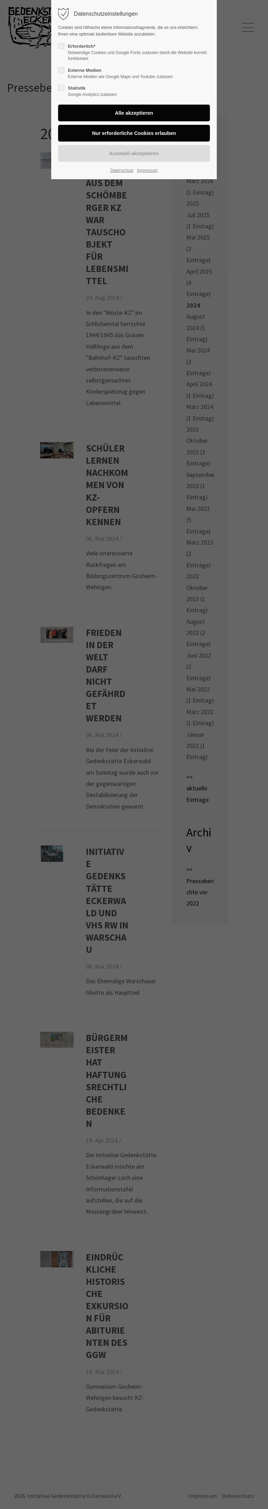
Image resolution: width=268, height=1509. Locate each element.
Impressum (147, 170)
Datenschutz (122, 170)
